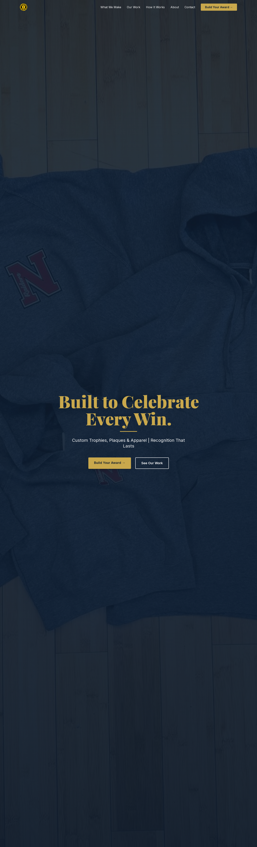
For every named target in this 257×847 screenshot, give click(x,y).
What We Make (110, 7)
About (174, 7)
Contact (190, 7)
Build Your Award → (219, 7)
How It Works (155, 7)
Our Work (133, 7)
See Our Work (152, 463)
